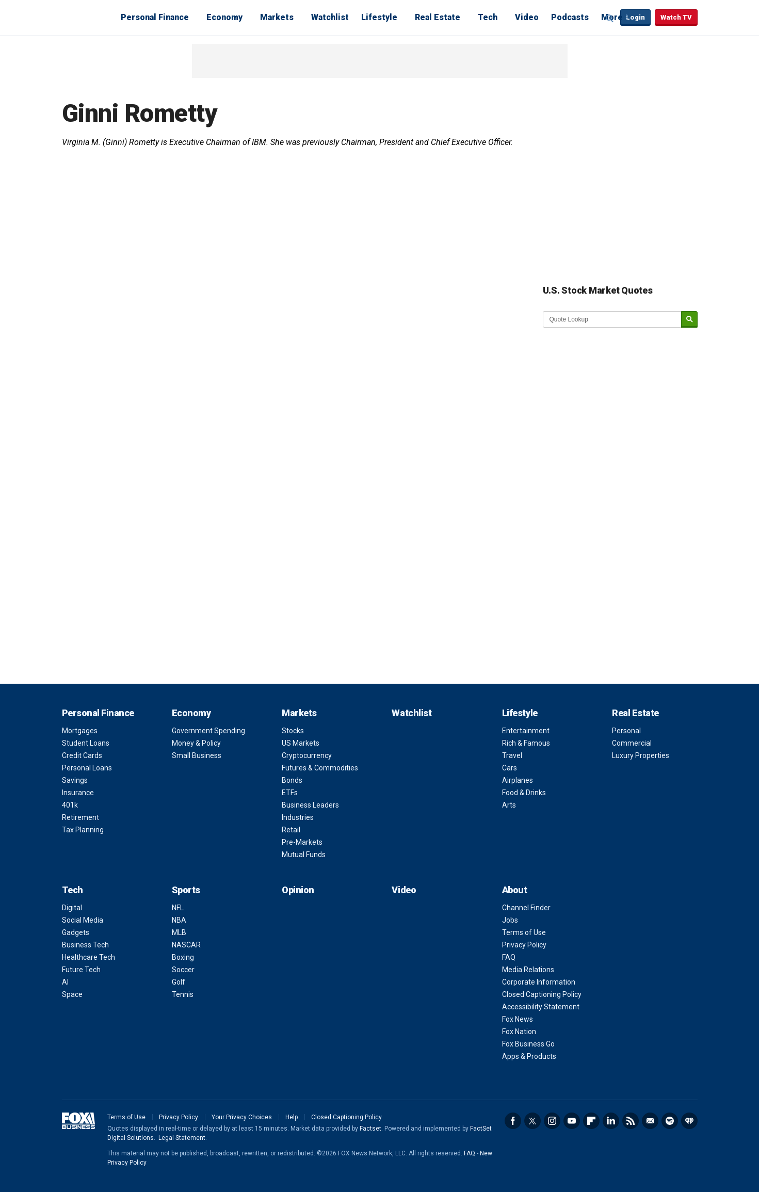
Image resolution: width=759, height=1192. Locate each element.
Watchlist (330, 17)
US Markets (300, 743)
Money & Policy (196, 743)
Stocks (293, 731)
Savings (75, 780)
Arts (509, 805)
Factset (370, 1128)
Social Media (82, 920)
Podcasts (570, 17)
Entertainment (526, 731)
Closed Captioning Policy (542, 994)
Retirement (80, 817)
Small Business (196, 755)
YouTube (571, 1121)
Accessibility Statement (540, 1007)
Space (72, 994)
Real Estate (437, 17)
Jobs (510, 920)
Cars (509, 768)
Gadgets (75, 932)
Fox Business (86, 17)
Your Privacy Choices (242, 1117)
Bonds (292, 780)
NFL (178, 908)
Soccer (183, 969)
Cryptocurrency (307, 755)
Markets (277, 17)
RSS (630, 1121)
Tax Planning (83, 830)
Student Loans (85, 743)
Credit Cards (82, 755)
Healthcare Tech (88, 957)
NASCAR (186, 945)
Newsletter (650, 1121)
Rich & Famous (526, 743)
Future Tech (81, 969)
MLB (179, 932)
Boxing (183, 957)
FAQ (508, 957)
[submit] (689, 319)
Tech (487, 17)
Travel (512, 755)
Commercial (632, 743)
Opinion (298, 889)
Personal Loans (87, 768)
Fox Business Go (528, 1044)
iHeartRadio (689, 1121)
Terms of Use (524, 932)
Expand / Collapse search (610, 18)
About (514, 889)
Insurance (78, 792)
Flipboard (591, 1121)
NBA (179, 920)
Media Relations (528, 969)
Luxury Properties (640, 755)
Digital (72, 908)
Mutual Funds (304, 854)
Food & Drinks (524, 792)
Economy (224, 17)
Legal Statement (181, 1137)
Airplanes (517, 780)
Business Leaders (310, 805)
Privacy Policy (524, 945)
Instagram (552, 1121)
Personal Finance (155, 17)
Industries (298, 817)
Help (291, 1117)
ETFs (290, 792)
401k (70, 805)
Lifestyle (379, 17)
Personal (626, 731)
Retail (291, 830)
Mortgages (80, 731)
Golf (178, 982)
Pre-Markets (302, 842)
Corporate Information (538, 982)
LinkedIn (611, 1121)
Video (527, 17)
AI (65, 982)
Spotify (669, 1121)
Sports (186, 889)
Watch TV (676, 17)
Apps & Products (529, 1056)
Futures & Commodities (320, 768)
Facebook (513, 1121)
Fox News (517, 1019)
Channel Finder (526, 908)
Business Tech (85, 945)
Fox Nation (519, 1031)
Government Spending (208, 731)
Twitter (532, 1121)
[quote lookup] (612, 319)
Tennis (182, 994)
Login (635, 17)
